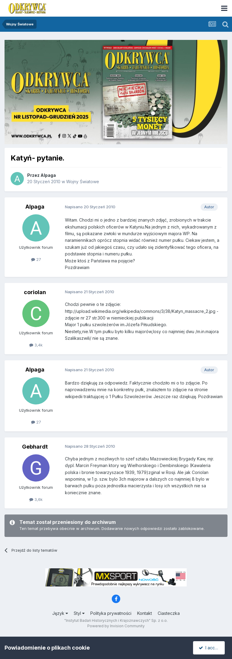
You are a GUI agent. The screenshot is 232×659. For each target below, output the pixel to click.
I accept (209, 647)
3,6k (36, 499)
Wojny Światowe (82, 181)
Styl (79, 613)
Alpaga (48, 175)
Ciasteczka (169, 613)
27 (36, 259)
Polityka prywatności (110, 613)
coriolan (35, 292)
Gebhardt (35, 446)
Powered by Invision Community (116, 626)
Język (60, 613)
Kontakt (144, 613)
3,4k (36, 344)
